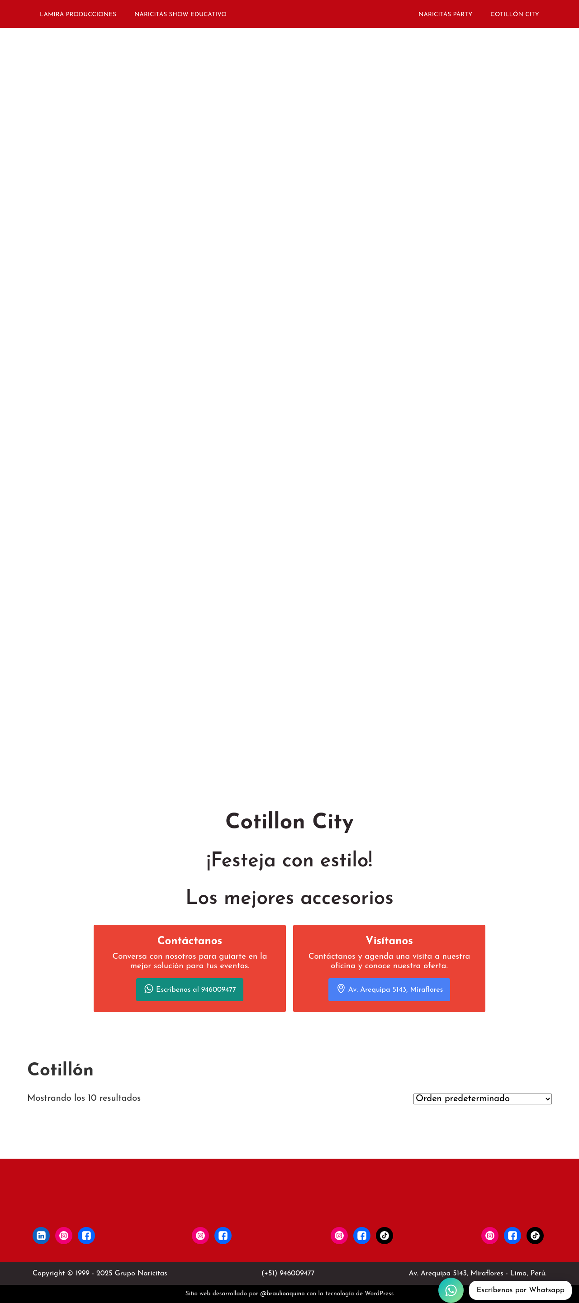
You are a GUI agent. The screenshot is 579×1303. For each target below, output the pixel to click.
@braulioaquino (282, 1294)
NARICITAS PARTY (445, 15)
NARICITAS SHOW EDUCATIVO (180, 15)
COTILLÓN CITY (514, 15)
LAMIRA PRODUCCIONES (78, 15)
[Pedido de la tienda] (482, 1099)
